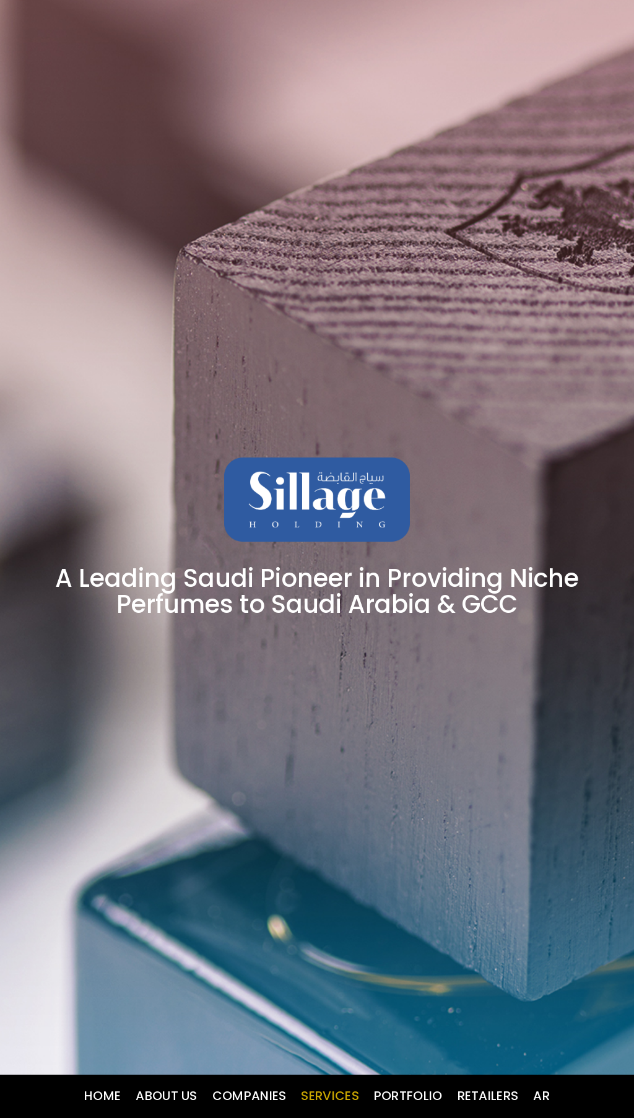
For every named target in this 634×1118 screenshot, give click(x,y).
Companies (249, 1095)
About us (166, 1095)
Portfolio (408, 1095)
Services (329, 1095)
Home (102, 1095)
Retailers (488, 1095)
